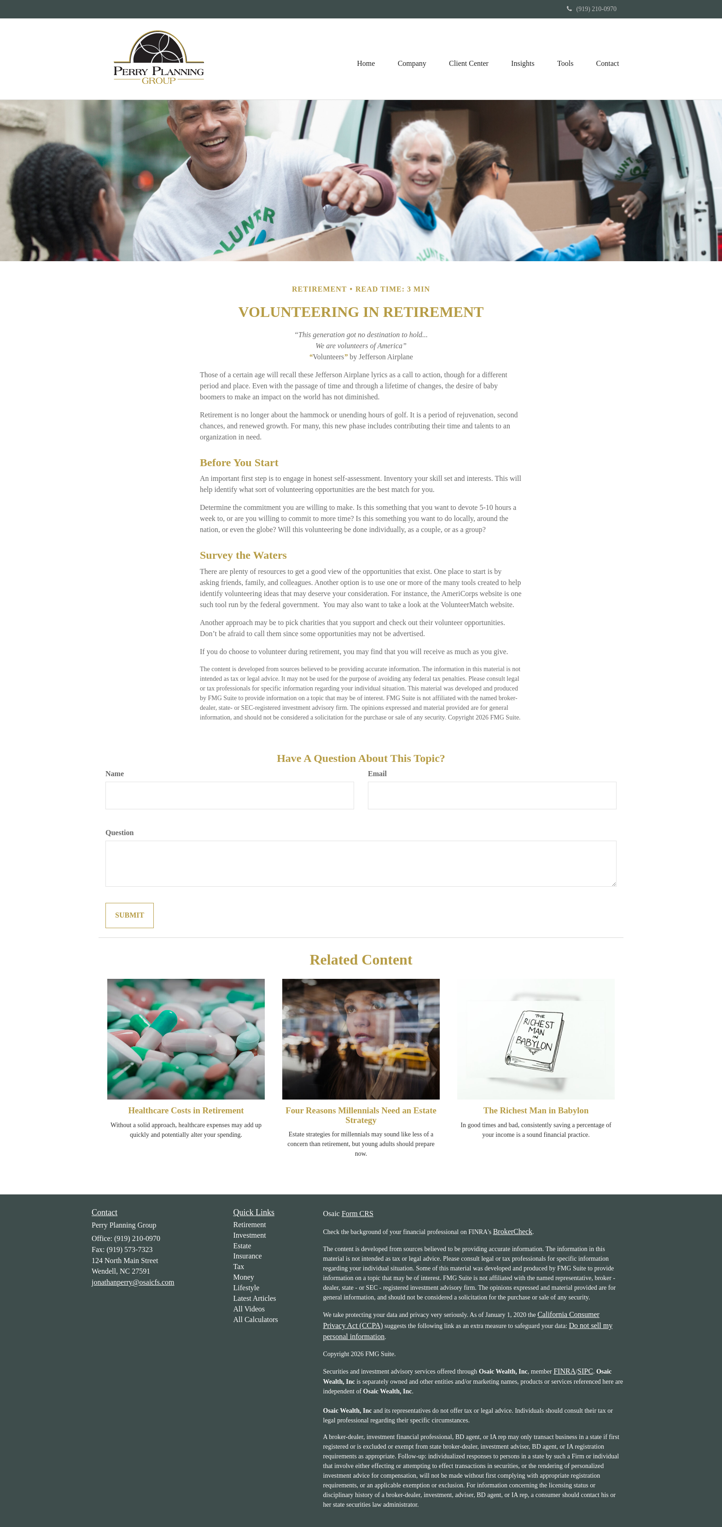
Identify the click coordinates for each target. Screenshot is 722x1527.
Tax (239, 1266)
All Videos (249, 1309)
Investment (249, 1235)
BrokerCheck (512, 1231)
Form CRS (357, 1213)
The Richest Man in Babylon (536, 1110)
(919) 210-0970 (592, 9)
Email (377, 774)
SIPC (585, 1371)
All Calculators (255, 1319)
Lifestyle (246, 1288)
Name (114, 774)
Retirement (249, 1225)
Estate (242, 1246)
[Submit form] (129, 915)
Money (243, 1277)
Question (119, 833)
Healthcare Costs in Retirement (186, 1110)
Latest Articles (254, 1298)
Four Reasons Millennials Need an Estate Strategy (361, 1115)
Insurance (247, 1256)
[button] (410, 59)
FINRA (564, 1371)
